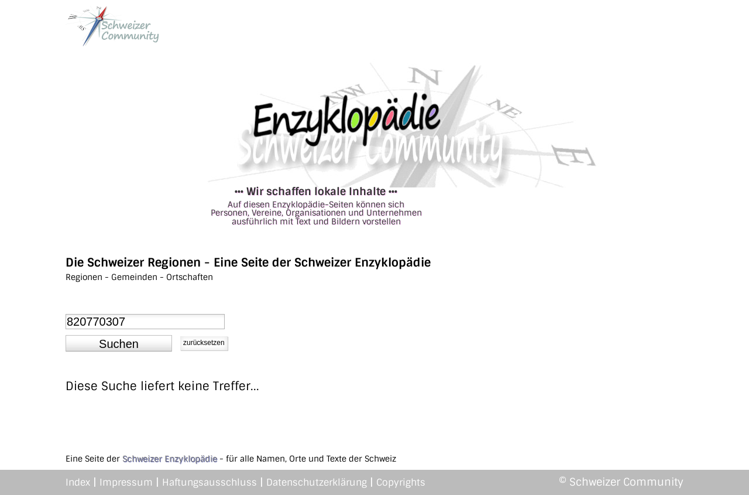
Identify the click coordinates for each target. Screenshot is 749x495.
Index (78, 482)
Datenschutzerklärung (316, 482)
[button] (118, 343)
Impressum (126, 482)
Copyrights (400, 482)
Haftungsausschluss (209, 482)
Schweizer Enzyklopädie (169, 458)
